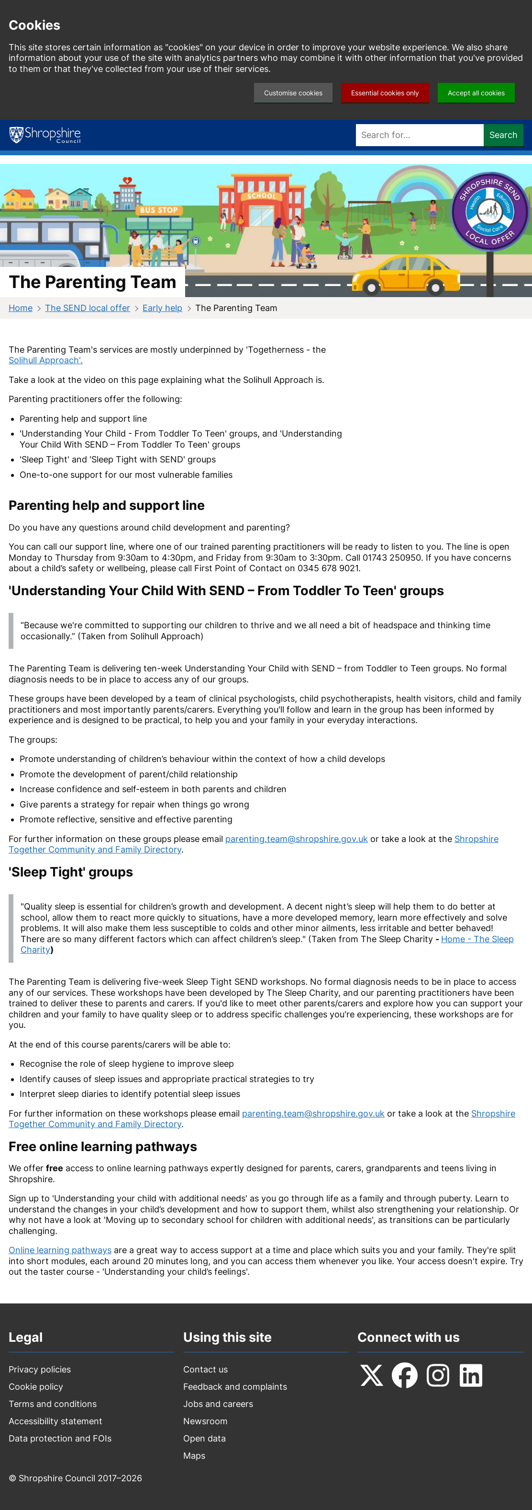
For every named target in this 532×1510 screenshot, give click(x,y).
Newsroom (205, 1421)
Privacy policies (40, 1369)
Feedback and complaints (235, 1387)
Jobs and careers (218, 1404)
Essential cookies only (385, 93)
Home (21, 308)
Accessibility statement (55, 1421)
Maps (194, 1456)
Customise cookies (293, 93)
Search (503, 135)
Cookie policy (36, 1387)
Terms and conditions (53, 1404)
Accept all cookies (476, 93)
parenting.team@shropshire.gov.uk (296, 839)
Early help (162, 308)
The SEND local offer (87, 308)
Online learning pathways (60, 1250)
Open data (204, 1438)
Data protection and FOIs (60, 1438)
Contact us (205, 1369)
